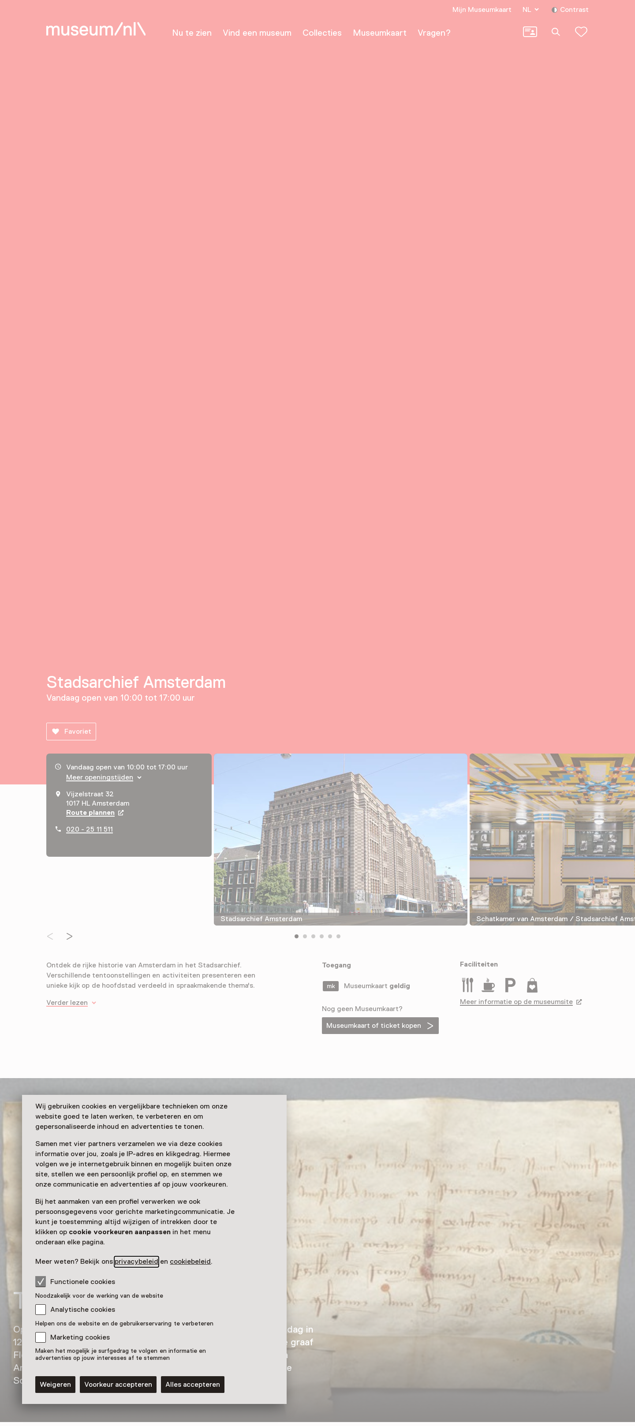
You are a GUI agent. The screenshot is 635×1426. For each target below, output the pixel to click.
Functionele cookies (75, 1281)
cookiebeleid (190, 1261)
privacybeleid (136, 1261)
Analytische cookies (82, 1310)
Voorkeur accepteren (118, 1385)
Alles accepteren (192, 1385)
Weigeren (55, 1385)
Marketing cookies (80, 1337)
